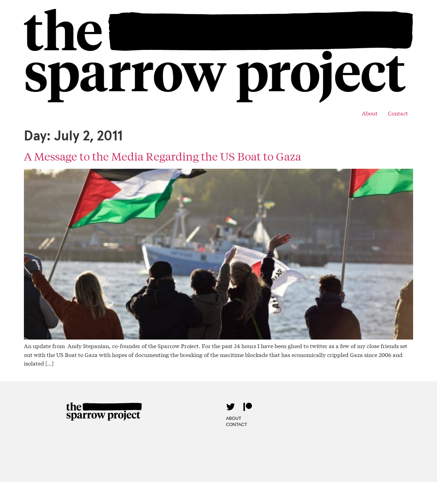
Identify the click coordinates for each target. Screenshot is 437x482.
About (370, 113)
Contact (398, 113)
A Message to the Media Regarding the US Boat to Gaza (162, 156)
